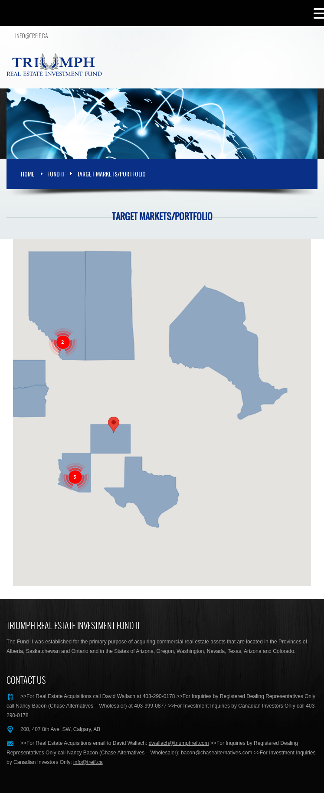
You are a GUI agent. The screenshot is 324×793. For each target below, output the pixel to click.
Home (27, 173)
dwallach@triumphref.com (179, 743)
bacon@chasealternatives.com (216, 753)
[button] (113, 425)
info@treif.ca (31, 35)
